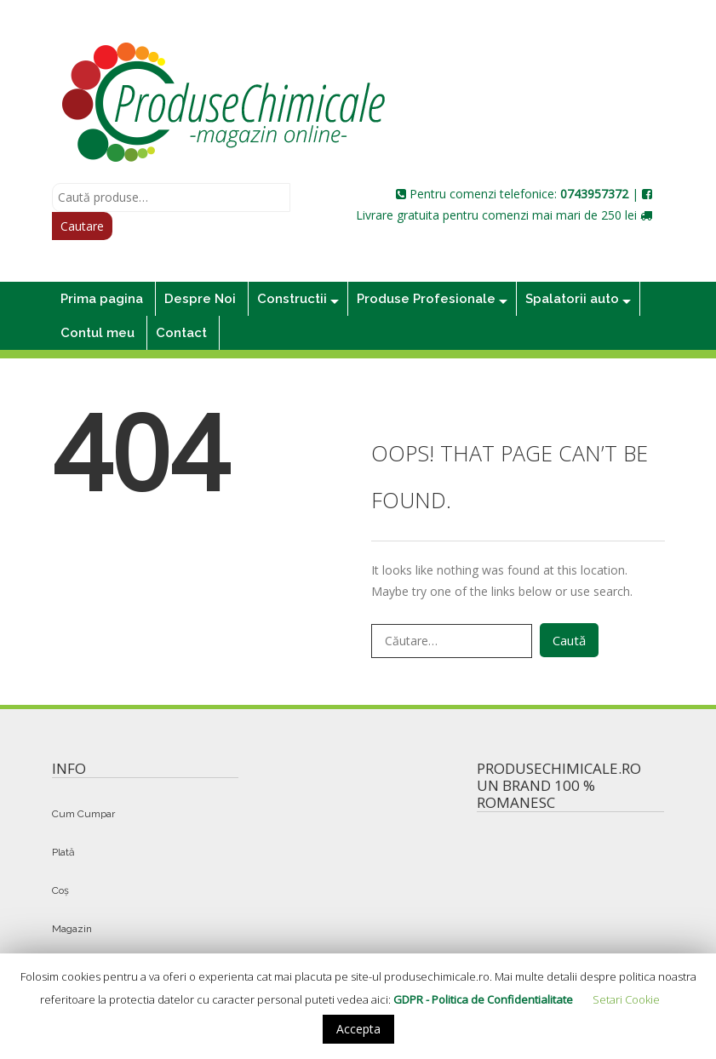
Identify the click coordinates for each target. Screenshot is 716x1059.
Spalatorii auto (572, 298)
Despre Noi (200, 298)
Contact (181, 333)
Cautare (82, 226)
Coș (60, 890)
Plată (63, 852)
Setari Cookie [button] (626, 999)
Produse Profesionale (426, 298)
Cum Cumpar (83, 814)
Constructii (292, 298)
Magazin (72, 929)
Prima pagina (101, 298)
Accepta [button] (358, 1029)
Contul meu (97, 333)
